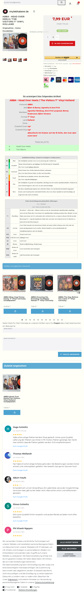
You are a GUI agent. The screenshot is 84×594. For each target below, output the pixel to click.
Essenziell (10, 587)
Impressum (13, 579)
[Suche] (61, 2)
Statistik (24, 587)
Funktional (11, 590)
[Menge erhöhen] (53, 37)
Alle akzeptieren (69, 542)
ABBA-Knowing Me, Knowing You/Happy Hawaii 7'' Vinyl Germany (42, 298)
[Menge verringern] (57, 37)
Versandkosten (76, 63)
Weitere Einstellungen (27, 590)
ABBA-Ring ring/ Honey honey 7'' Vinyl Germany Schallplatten (15, 298)
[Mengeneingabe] (48, 37)
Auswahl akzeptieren (69, 555)
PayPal (37, 587)
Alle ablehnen (69, 549)
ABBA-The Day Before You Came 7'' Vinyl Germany (68, 298)
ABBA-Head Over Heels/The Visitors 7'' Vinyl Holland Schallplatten (13, 399)
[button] (62, 58)
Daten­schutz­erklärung (44, 582)
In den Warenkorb (62, 43)
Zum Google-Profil (20, 446)
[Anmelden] (70, 3)
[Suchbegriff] (31, 2)
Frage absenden (69, 354)
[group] (14, 283)
